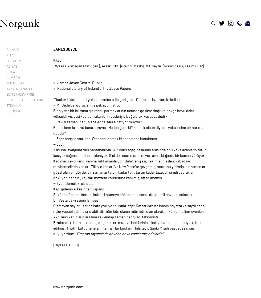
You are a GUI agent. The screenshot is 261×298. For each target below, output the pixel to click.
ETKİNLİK (13, 105)
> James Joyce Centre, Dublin (78, 83)
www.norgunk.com (68, 287)
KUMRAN (13, 77)
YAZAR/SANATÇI (19, 89)
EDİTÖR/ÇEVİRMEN (20, 94)
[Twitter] (221, 23)
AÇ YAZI (12, 66)
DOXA (10, 72)
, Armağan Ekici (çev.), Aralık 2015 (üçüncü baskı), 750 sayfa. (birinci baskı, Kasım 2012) (128, 66)
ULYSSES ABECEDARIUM (25, 100)
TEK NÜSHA (15, 83)
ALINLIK (12, 49)
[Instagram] (230, 23)
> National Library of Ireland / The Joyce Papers (92, 88)
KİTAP (10, 55)
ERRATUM (13, 61)
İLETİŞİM (13, 111)
